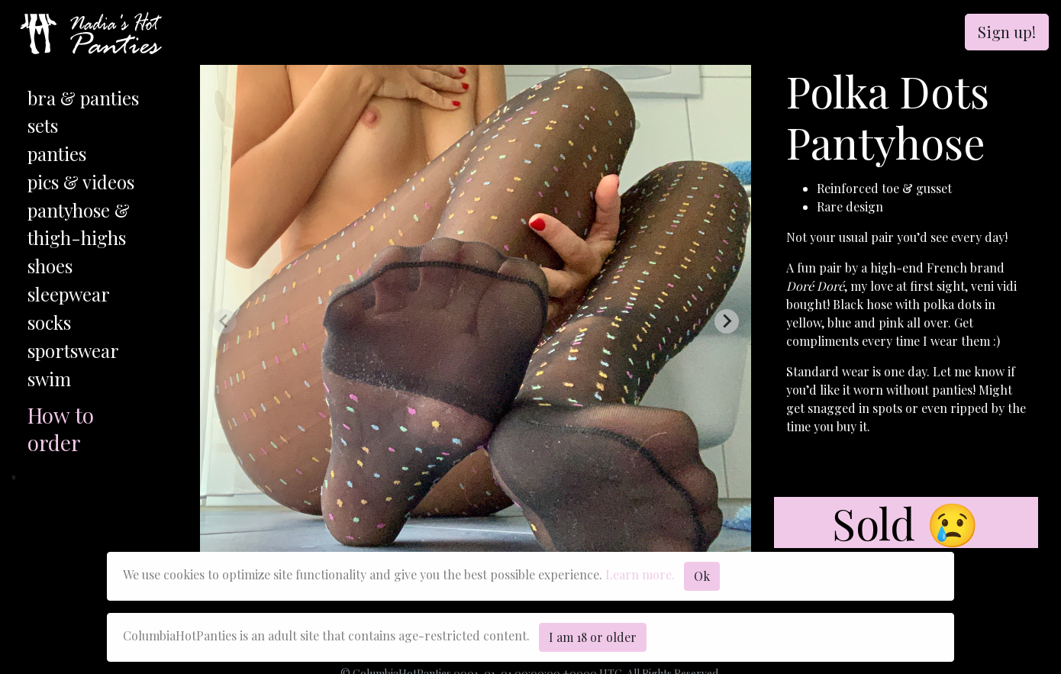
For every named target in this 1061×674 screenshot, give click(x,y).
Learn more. (640, 574)
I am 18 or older (593, 637)
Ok (702, 576)
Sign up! (1007, 31)
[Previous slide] (224, 321)
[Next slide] (726, 321)
